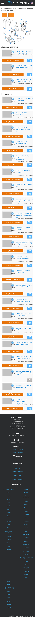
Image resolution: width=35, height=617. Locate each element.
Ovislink (26, 564)
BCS (8, 509)
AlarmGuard (8, 496)
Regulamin (17, 475)
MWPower (26, 551)
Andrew (9, 499)
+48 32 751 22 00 (17, 449)
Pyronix (26, 578)
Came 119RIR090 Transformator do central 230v (23, 129)
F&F (9, 524)
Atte (9, 502)
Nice (26, 554)
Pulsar (26, 574)
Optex (26, 561)
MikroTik (26, 548)
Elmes (9, 521)
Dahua (26, 508)
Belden (9, 512)
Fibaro (9, 536)
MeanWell (26, 544)
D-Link (26, 504)
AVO (8, 506)
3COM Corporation (8, 489)
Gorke (9, 546)
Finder (9, 539)
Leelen (26, 541)
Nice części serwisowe (26, 558)
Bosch (26, 489)
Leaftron (26, 538)
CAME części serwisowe (26, 497)
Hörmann (26, 521)
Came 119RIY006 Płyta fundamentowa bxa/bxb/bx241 (23, 157)
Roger (9, 584)
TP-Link (9, 604)
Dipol (26, 511)
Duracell (26, 514)
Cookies (17, 468)
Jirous (26, 528)
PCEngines (26, 568)
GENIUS (8, 543)
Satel (8, 594)
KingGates (26, 534)
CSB (26, 501)
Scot (8, 597)
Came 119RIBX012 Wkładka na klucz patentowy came (21, 401)
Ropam (9, 591)
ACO (8, 492)
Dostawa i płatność (17, 471)
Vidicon (9, 607)
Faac (8, 528)
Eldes (26, 518)
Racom (9, 581)
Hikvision (8, 549)
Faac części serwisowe (8, 532)
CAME (26, 492)
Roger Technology (8, 588)
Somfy (9, 601)
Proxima (26, 571)
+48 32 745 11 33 (17, 453)
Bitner (8, 516)
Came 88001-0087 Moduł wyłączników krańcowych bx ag (24, 215)
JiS (26, 531)
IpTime (26, 524)
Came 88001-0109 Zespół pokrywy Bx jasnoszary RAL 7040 (24, 373)
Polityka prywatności (17, 479)
